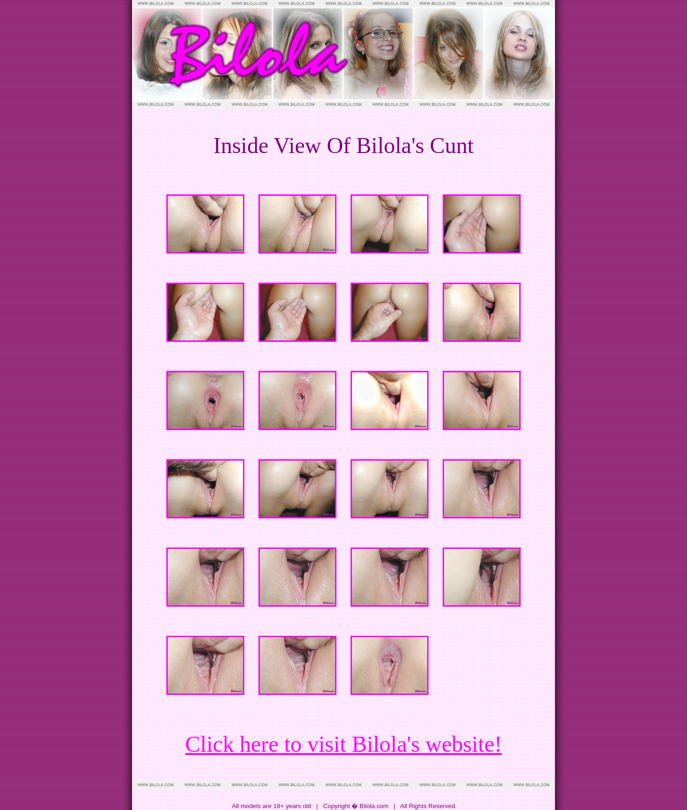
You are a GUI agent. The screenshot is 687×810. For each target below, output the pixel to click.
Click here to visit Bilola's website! (343, 744)
